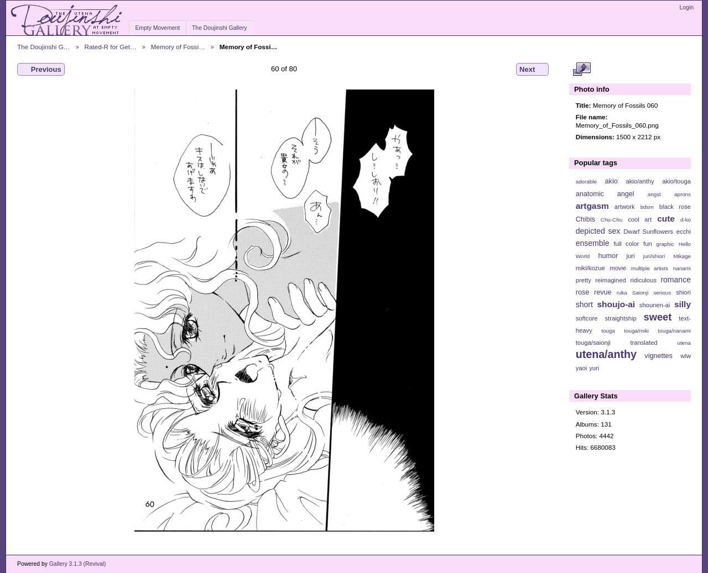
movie (618, 268)
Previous (40, 69)
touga (608, 331)
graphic (665, 244)
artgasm (592, 206)
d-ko (685, 220)
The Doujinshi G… (43, 46)
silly (682, 304)
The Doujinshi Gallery (219, 28)
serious (662, 293)
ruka (622, 293)
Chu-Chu (611, 220)
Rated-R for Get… (111, 46)
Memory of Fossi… (178, 46)
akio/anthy (640, 181)
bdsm (647, 207)
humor (608, 256)
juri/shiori (654, 256)
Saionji (640, 293)
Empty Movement (157, 28)
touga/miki (636, 331)
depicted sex (598, 231)
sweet (658, 317)
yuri (594, 368)
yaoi (581, 368)
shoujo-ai (616, 304)
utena (684, 343)
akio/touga (676, 181)
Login (687, 7)
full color (626, 243)
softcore (587, 318)
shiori (683, 292)
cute (666, 218)
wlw (685, 356)
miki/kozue (590, 268)
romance (675, 279)
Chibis (585, 219)
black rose (675, 206)
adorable (586, 181)
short (584, 304)
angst (654, 194)
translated (643, 342)
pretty (583, 280)
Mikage (682, 256)
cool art (640, 219)
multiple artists (649, 268)
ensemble (593, 243)
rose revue (594, 292)
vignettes (658, 356)
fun (647, 243)
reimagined (610, 280)
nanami (682, 268)
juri (631, 256)
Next (532, 69)
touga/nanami (674, 331)
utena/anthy (606, 354)
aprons (682, 194)
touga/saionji (593, 342)
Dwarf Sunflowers (648, 231)
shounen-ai (654, 305)
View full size (582, 69)
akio (611, 181)
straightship (620, 318)
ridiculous (643, 280)
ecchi (683, 231)
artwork (625, 206)
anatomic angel (605, 194)
